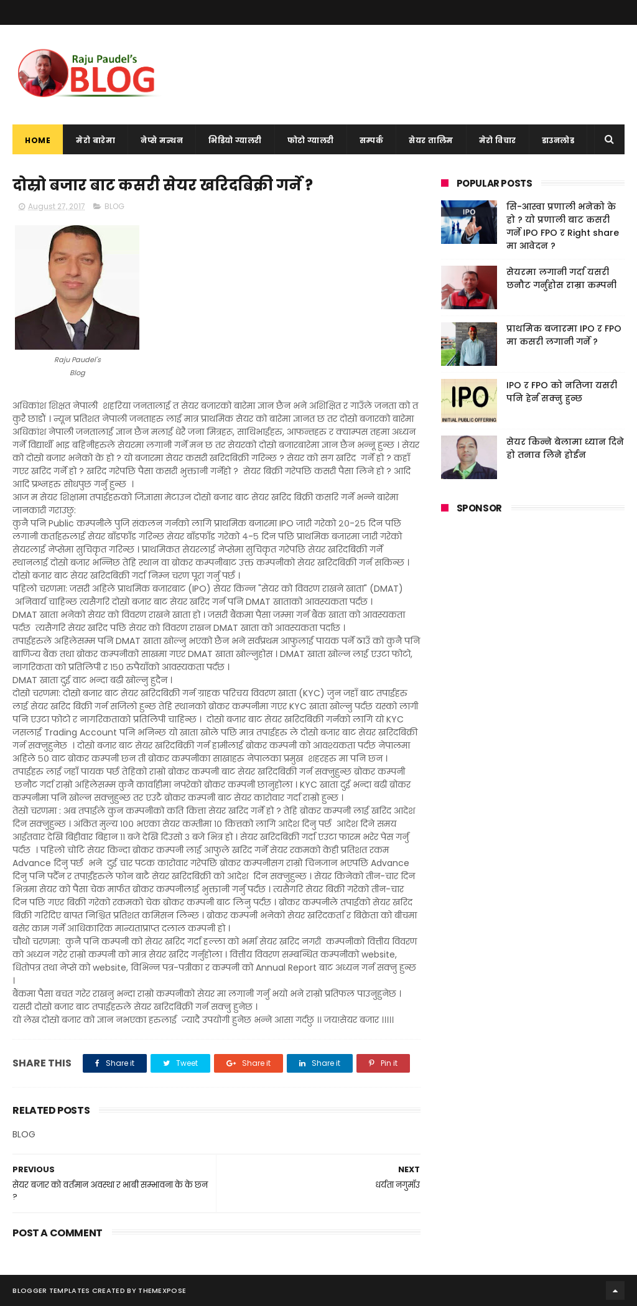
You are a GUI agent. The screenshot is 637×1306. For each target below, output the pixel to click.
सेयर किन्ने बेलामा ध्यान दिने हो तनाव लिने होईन (565, 448)
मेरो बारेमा (95, 140)
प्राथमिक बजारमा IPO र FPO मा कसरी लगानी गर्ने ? (563, 335)
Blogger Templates (51, 1290)
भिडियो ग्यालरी (235, 140)
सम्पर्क (372, 140)
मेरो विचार (497, 140)
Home (37, 140)
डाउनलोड (558, 140)
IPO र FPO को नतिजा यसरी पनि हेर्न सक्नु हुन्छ (561, 391)
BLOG (114, 206)
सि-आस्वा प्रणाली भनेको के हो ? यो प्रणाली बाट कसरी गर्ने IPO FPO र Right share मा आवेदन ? (562, 226)
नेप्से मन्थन (162, 140)
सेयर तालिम (431, 140)
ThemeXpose (162, 1290)
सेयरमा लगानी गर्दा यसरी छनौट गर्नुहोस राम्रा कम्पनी (561, 278)
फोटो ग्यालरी (310, 140)
